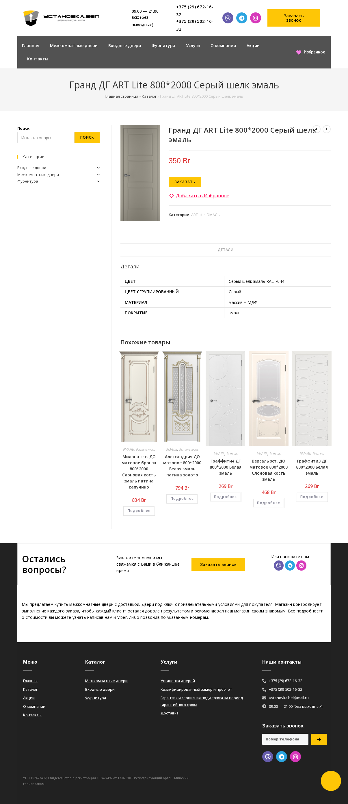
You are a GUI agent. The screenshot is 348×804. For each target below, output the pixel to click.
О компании (223, 45)
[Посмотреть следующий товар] (327, 129)
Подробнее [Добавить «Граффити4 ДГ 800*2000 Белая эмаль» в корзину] (225, 496)
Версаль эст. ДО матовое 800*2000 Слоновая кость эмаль (269, 470)
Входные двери (124, 45)
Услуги (193, 45)
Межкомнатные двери (74, 45)
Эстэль (232, 453)
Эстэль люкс (145, 449)
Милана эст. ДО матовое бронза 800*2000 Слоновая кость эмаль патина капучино (139, 472)
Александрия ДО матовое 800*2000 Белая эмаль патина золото (182, 466)
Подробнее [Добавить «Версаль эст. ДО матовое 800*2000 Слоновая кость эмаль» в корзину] (268, 502)
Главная (30, 45)
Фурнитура (163, 45)
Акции (253, 45)
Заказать (185, 181)
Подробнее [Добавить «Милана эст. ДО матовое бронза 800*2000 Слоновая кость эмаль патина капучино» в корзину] (139, 510)
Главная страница (121, 96)
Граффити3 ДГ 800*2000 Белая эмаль (312, 467)
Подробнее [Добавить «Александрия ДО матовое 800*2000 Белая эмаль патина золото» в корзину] (182, 498)
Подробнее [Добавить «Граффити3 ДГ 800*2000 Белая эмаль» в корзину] (311, 496)
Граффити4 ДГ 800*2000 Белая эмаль (225, 467)
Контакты (37, 59)
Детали (225, 249)
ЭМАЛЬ (213, 214)
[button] (293, 18)
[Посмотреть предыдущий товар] (316, 129)
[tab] (225, 250)
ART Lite (198, 214)
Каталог (149, 96)
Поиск (23, 128)
